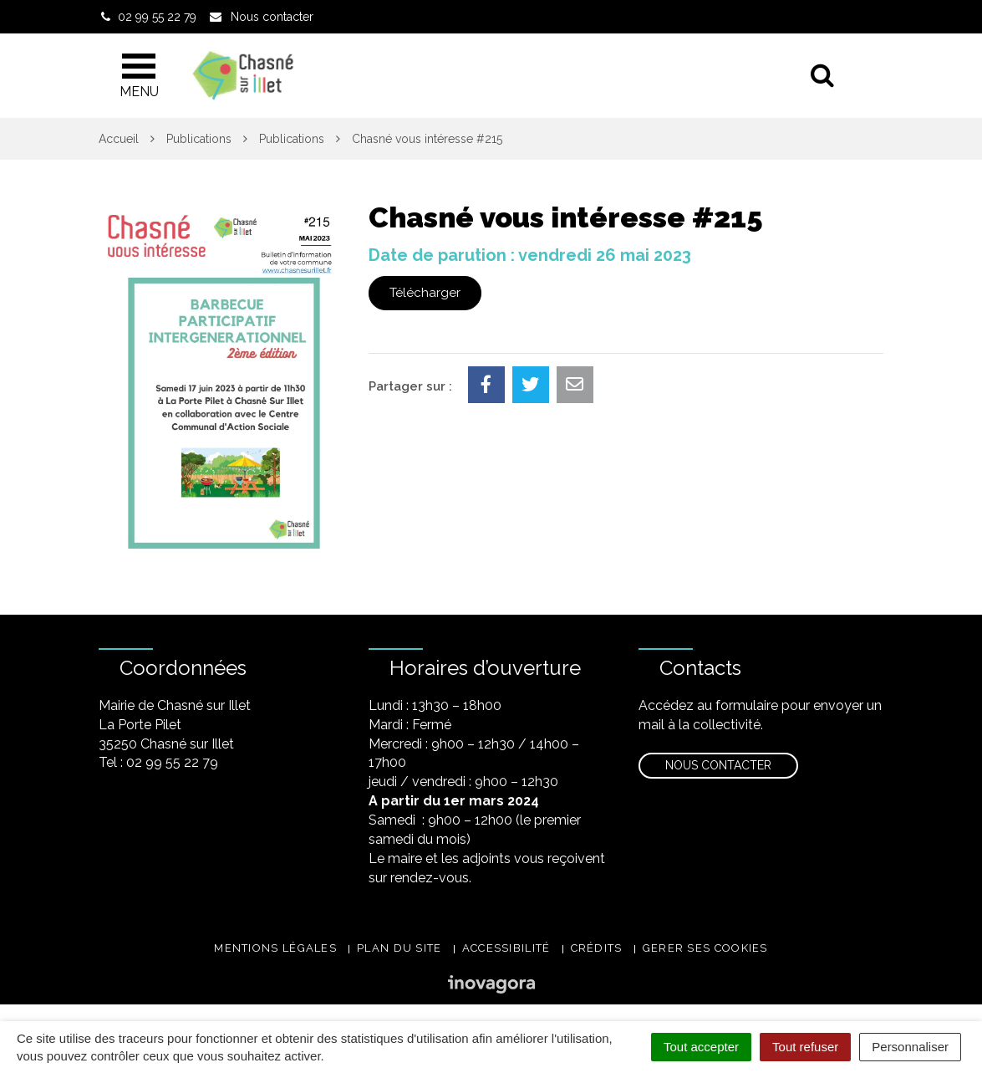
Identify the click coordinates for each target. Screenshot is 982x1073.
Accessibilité (506, 948)
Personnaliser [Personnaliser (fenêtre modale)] (910, 1047)
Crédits (597, 948)
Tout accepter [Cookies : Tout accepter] (701, 1047)
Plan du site (399, 948)
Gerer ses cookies (705, 948)
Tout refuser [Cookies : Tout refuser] (805, 1047)
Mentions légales (275, 948)
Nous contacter (718, 765)
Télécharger (424, 292)
